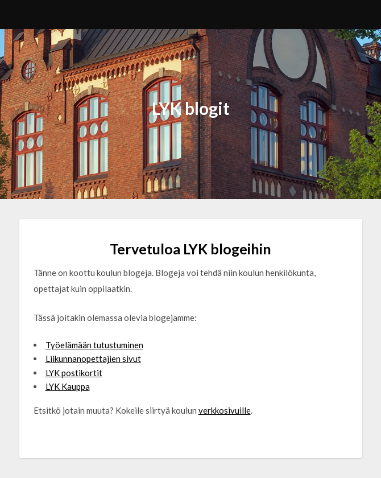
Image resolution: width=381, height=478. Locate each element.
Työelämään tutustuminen (94, 345)
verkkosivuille (224, 410)
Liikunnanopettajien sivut (93, 358)
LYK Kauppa (67, 386)
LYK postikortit (73, 373)
